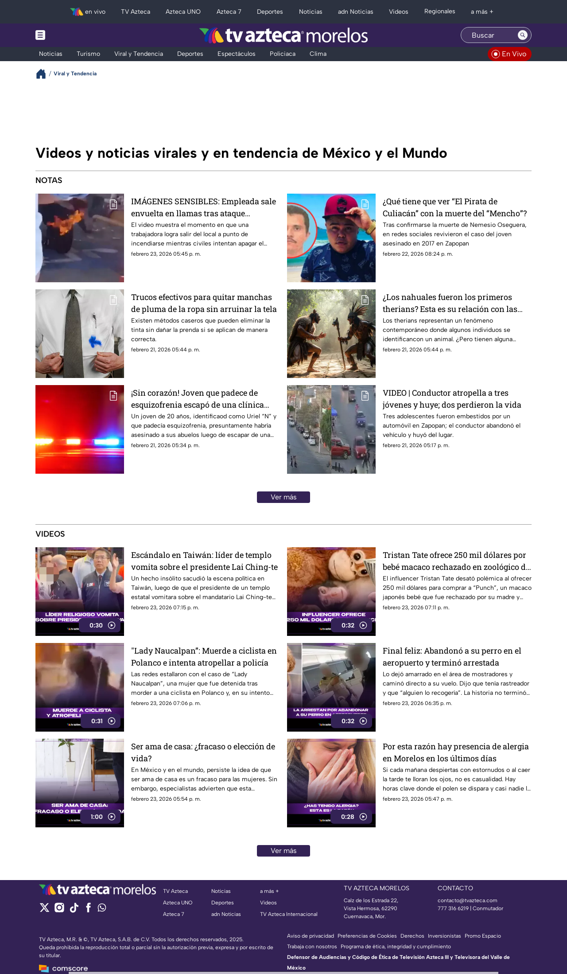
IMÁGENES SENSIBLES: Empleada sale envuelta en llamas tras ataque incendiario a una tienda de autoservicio (203, 207)
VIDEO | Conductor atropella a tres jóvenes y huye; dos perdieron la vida (452, 398)
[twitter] (44, 910)
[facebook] (88, 910)
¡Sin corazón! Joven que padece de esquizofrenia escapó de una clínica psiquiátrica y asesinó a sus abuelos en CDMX (203, 398)
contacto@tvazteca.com (467, 900)
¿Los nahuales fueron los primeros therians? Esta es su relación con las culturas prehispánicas (450, 303)
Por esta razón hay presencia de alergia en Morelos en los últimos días (456, 752)
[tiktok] (73, 910)
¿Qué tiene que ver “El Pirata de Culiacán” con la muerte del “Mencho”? (455, 207)
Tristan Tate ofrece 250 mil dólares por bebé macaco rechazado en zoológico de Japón (456, 560)
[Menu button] (70, 35)
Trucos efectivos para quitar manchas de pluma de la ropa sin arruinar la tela (204, 303)
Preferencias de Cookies (367, 936)
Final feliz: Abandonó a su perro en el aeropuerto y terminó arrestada (452, 656)
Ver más (284, 497)
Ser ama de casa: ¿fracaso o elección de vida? (203, 752)
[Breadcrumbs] (44, 73)
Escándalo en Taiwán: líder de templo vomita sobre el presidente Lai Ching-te (204, 560)
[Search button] (523, 35)
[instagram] (59, 910)
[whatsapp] (101, 909)
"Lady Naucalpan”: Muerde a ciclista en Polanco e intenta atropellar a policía (204, 656)
